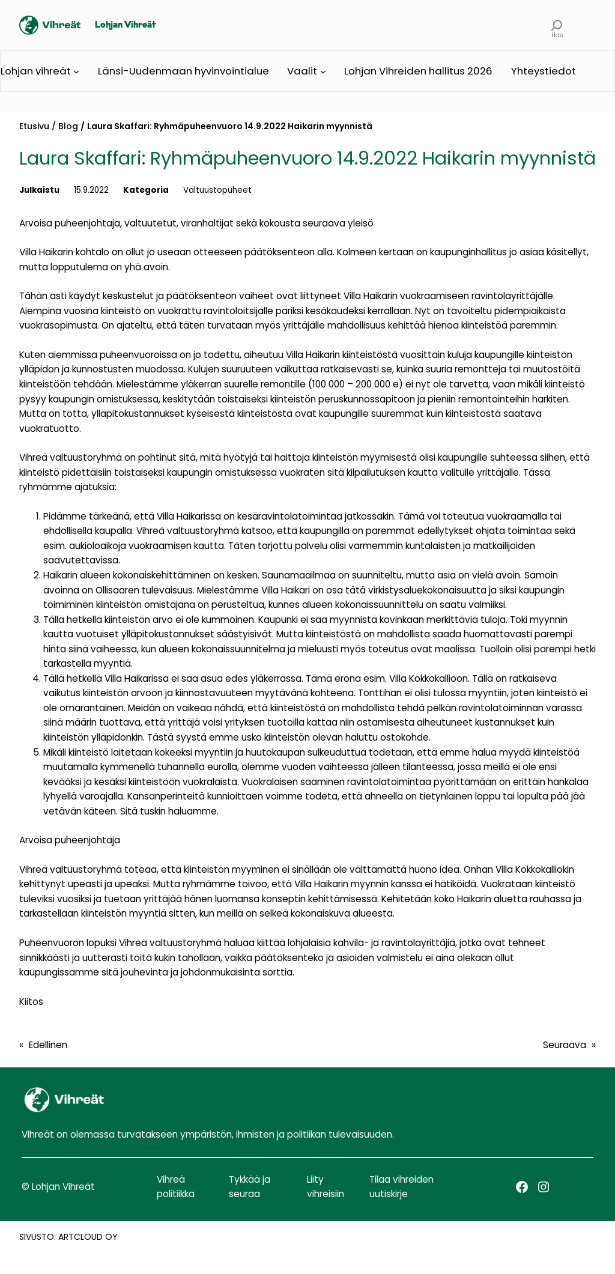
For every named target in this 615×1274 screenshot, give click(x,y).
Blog (68, 126)
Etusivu (34, 126)
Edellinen (48, 1045)
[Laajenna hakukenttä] (557, 25)
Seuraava (564, 1045)
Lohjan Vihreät (125, 25)
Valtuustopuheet (217, 190)
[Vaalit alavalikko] (323, 71)
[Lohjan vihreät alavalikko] (76, 71)
